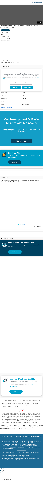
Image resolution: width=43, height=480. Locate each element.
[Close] (39, 71)
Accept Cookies (27, 87)
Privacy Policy (10, 436)
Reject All (15, 87)
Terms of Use (18, 436)
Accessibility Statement (35, 436)
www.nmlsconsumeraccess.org (8, 455)
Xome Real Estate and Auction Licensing (10, 441)
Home (3, 436)
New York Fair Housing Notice (7, 27)
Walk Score (21, 177)
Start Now (21, 141)
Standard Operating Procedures (32, 420)
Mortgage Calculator (21, 238)
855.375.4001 (38, 2)
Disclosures (25, 436)
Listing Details (21, 66)
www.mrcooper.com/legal (7, 456)
